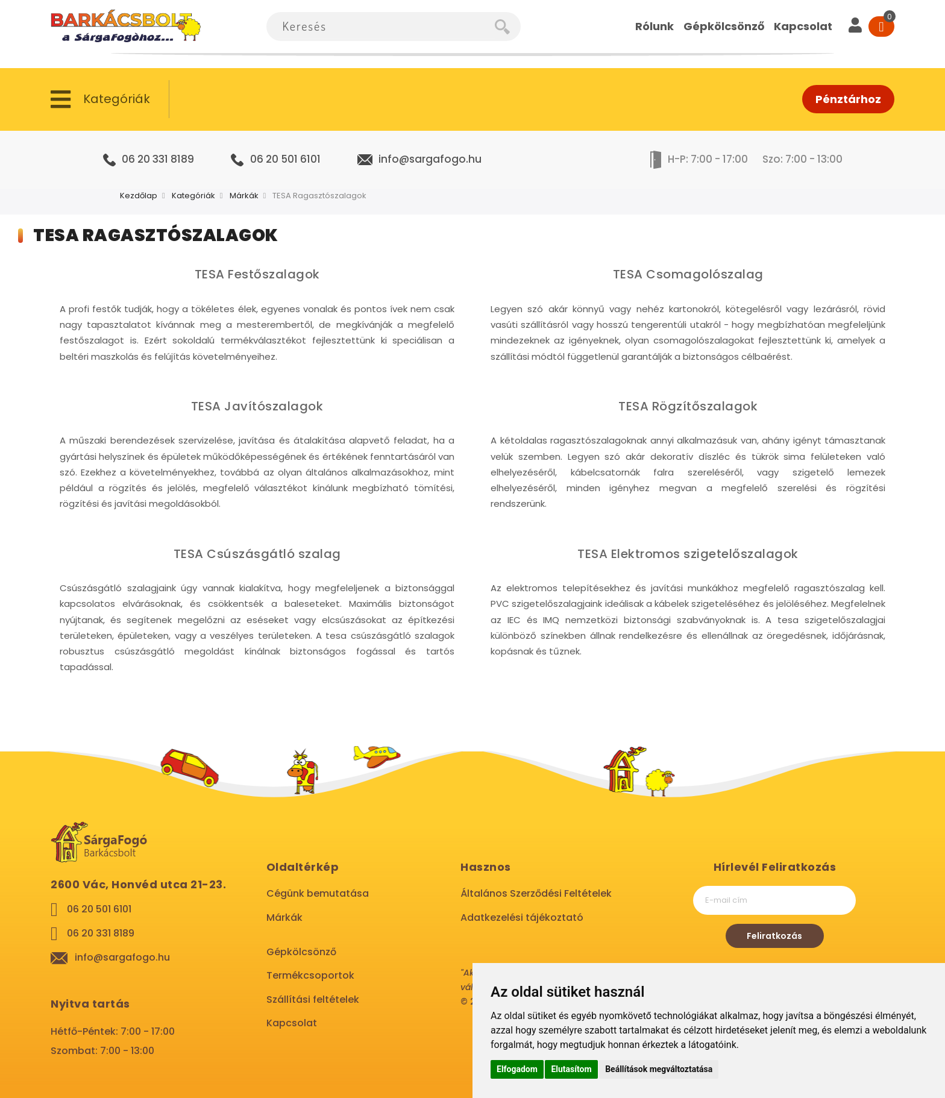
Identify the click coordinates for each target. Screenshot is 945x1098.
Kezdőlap (138, 195)
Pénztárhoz (848, 99)
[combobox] (380, 26)
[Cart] (881, 26)
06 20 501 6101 (285, 159)
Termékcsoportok (310, 975)
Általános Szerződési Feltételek (536, 893)
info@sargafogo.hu (430, 159)
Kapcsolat (291, 1023)
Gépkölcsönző (301, 952)
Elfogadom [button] (517, 1069)
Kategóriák (193, 195)
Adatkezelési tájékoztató (521, 917)
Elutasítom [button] (571, 1069)
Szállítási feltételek (312, 999)
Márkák (244, 195)
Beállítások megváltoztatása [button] (658, 1069)
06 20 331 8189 (158, 159)
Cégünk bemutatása (317, 893)
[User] (855, 26)
